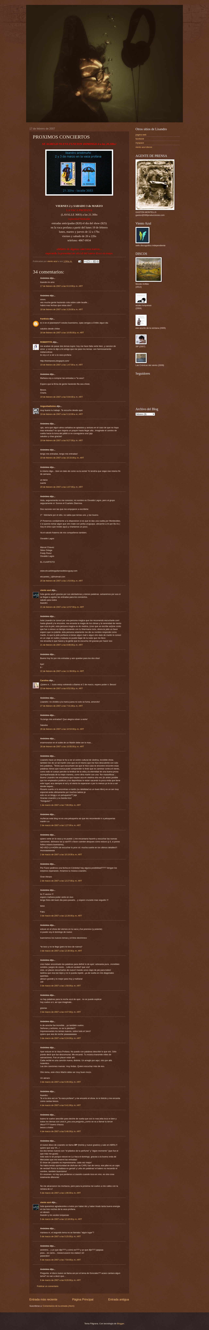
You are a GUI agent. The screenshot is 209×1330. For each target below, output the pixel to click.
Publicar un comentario (47, 1286)
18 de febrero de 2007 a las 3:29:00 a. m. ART (61, 309)
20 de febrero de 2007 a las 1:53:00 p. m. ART (61, 581)
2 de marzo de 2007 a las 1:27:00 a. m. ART (60, 825)
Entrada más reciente (43, 1299)
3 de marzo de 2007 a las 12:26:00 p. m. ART (61, 915)
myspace (140, 143)
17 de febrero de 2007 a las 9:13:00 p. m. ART (61, 286)
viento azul (45, 590)
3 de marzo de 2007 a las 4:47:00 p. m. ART (60, 1012)
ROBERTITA (46, 342)
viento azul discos (144, 147)
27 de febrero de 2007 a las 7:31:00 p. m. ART (61, 706)
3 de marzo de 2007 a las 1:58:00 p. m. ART (60, 985)
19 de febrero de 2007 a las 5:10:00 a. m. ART (61, 414)
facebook (140, 139)
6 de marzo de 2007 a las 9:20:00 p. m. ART (60, 1280)
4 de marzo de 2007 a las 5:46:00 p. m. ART (60, 1131)
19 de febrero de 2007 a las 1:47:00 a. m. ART (61, 364)
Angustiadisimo (48, 406)
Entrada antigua (118, 1299)
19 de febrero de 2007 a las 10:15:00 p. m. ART (62, 457)
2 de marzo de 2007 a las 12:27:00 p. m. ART (61, 881)
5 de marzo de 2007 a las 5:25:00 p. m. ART (60, 1236)
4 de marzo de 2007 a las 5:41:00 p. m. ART (60, 1105)
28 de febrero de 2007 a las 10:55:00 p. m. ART (62, 746)
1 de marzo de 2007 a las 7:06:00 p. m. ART (60, 805)
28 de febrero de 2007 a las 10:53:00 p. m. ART (62, 729)
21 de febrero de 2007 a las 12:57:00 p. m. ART (62, 607)
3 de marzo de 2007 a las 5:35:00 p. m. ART (60, 1082)
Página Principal (82, 1299)
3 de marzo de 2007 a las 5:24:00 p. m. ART (60, 1038)
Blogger (120, 1323)
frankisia (44, 318)
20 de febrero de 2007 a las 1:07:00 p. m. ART (61, 487)
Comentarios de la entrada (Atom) (58, 1306)
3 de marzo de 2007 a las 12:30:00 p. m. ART (61, 951)
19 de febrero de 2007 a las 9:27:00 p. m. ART (61, 440)
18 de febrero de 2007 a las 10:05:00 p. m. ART (62, 332)
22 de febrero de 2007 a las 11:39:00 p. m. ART (62, 671)
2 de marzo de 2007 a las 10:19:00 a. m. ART (61, 854)
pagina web (141, 134)
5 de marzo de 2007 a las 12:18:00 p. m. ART (61, 1219)
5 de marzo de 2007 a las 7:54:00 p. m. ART (60, 1260)
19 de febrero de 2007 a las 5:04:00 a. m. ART (61, 397)
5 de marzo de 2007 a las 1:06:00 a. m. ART (60, 1193)
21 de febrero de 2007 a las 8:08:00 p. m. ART (61, 645)
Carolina (44, 680)
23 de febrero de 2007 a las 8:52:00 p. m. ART (61, 688)
